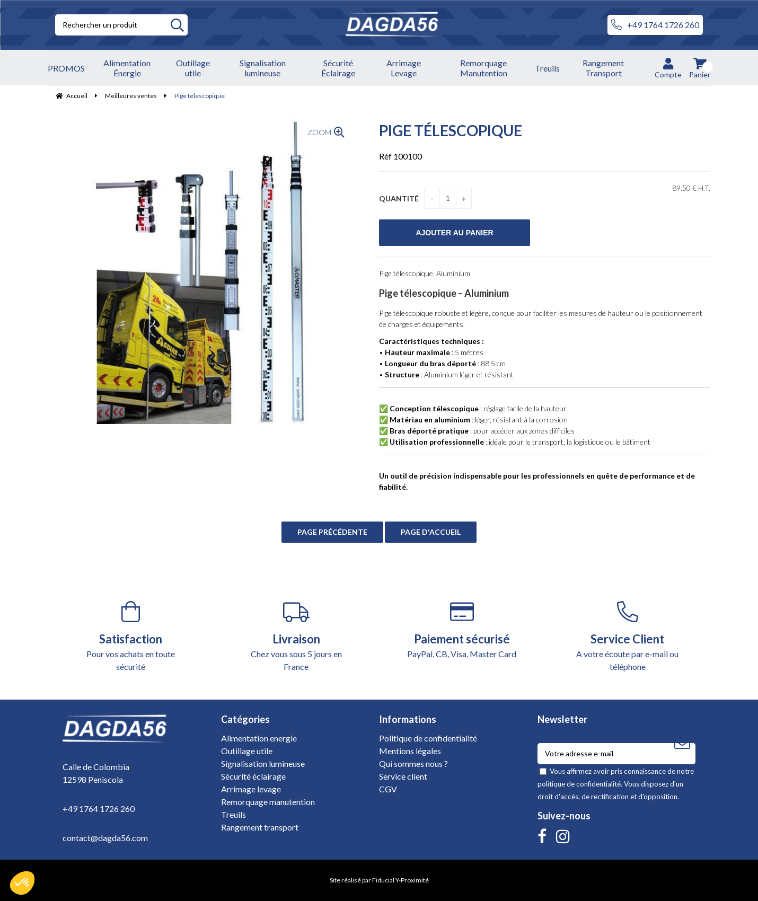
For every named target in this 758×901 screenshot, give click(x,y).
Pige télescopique (450, 130)
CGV (388, 789)
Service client (403, 776)
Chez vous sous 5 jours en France (296, 636)
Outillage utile (246, 751)
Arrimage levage (251, 789)
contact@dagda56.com (105, 838)
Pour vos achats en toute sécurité (130, 636)
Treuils (233, 814)
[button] (22, 883)
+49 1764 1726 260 (655, 25)
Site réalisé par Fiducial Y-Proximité (379, 880)
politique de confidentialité (579, 784)
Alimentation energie (259, 738)
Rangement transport (259, 827)
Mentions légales (410, 751)
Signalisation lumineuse (263, 763)
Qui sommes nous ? (413, 763)
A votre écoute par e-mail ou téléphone (627, 636)
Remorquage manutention (268, 802)
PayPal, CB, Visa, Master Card (462, 630)
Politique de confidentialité (428, 738)
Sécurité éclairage (253, 776)
